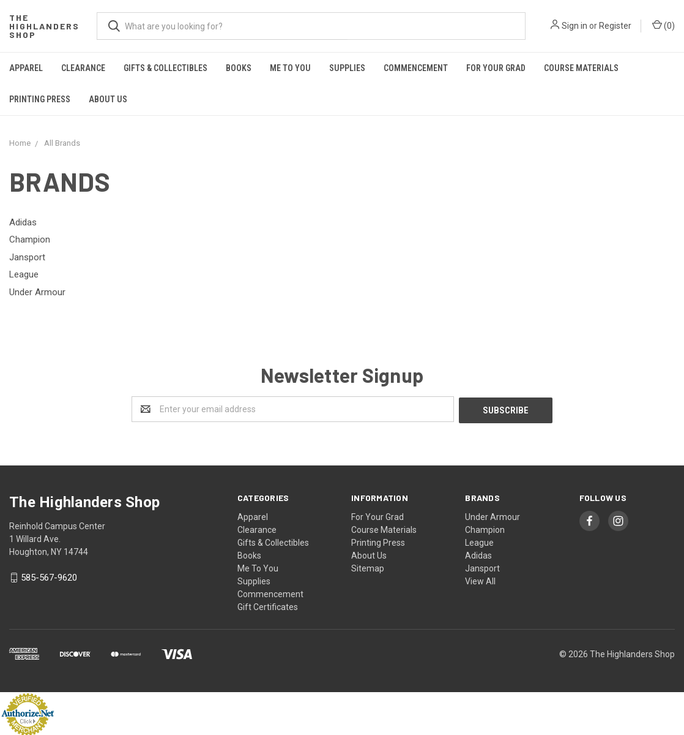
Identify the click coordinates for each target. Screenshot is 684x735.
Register (615, 26)
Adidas (478, 554)
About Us (108, 99)
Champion (485, 528)
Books (238, 68)
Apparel (26, 68)
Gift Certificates (267, 606)
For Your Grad (496, 68)
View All (480, 580)
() (663, 25)
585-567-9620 (49, 576)
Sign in (574, 26)
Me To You (290, 68)
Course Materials (581, 68)
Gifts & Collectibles (165, 68)
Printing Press (39, 99)
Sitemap (367, 567)
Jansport (482, 567)
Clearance (83, 68)
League (479, 541)
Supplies (347, 68)
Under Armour (492, 516)
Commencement (416, 68)
